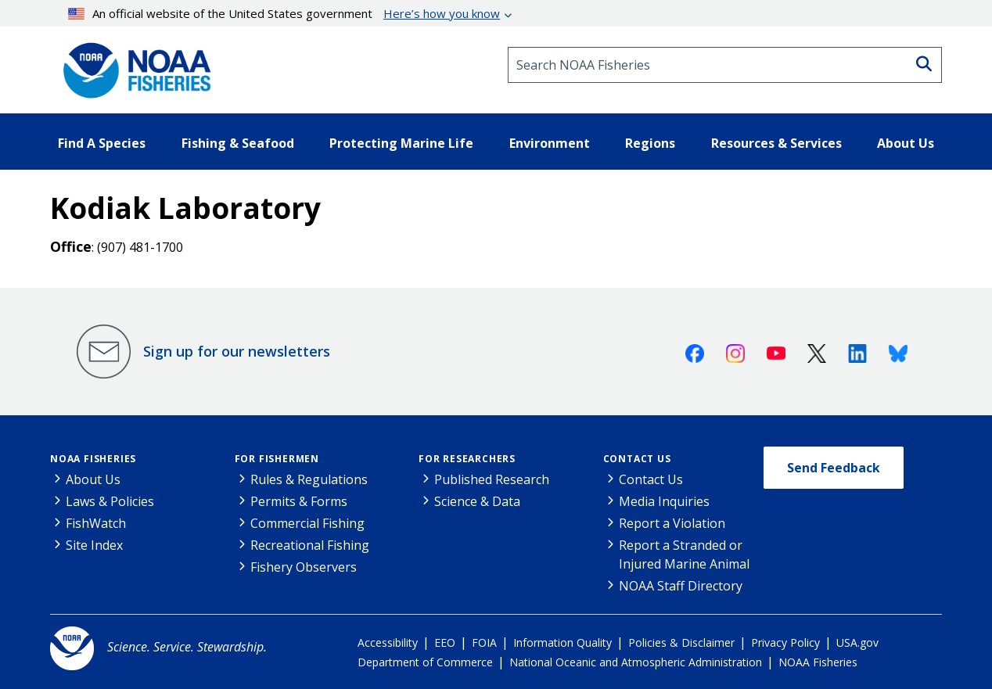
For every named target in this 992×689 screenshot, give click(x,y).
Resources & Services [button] (776, 143)
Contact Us (637, 458)
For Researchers (467, 458)
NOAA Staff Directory (680, 585)
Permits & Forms (298, 501)
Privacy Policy (785, 642)
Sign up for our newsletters (236, 351)
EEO (444, 642)
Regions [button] (650, 143)
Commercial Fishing (307, 523)
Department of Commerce (425, 662)
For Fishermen (277, 458)
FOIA (484, 642)
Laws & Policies (110, 501)
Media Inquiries (664, 501)
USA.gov (857, 642)
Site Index (94, 545)
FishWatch (96, 523)
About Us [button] (905, 143)
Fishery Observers (303, 567)
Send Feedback (833, 467)
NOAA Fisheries (93, 458)
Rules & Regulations (309, 479)
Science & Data (477, 501)
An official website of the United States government (284, 13)
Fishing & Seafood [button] (238, 143)
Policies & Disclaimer (681, 642)
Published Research (491, 479)
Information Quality (562, 642)
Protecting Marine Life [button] (401, 143)
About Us (93, 479)
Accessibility (388, 642)
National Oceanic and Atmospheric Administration (635, 662)
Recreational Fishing (309, 545)
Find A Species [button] (102, 143)
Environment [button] (549, 143)
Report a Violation (672, 523)
